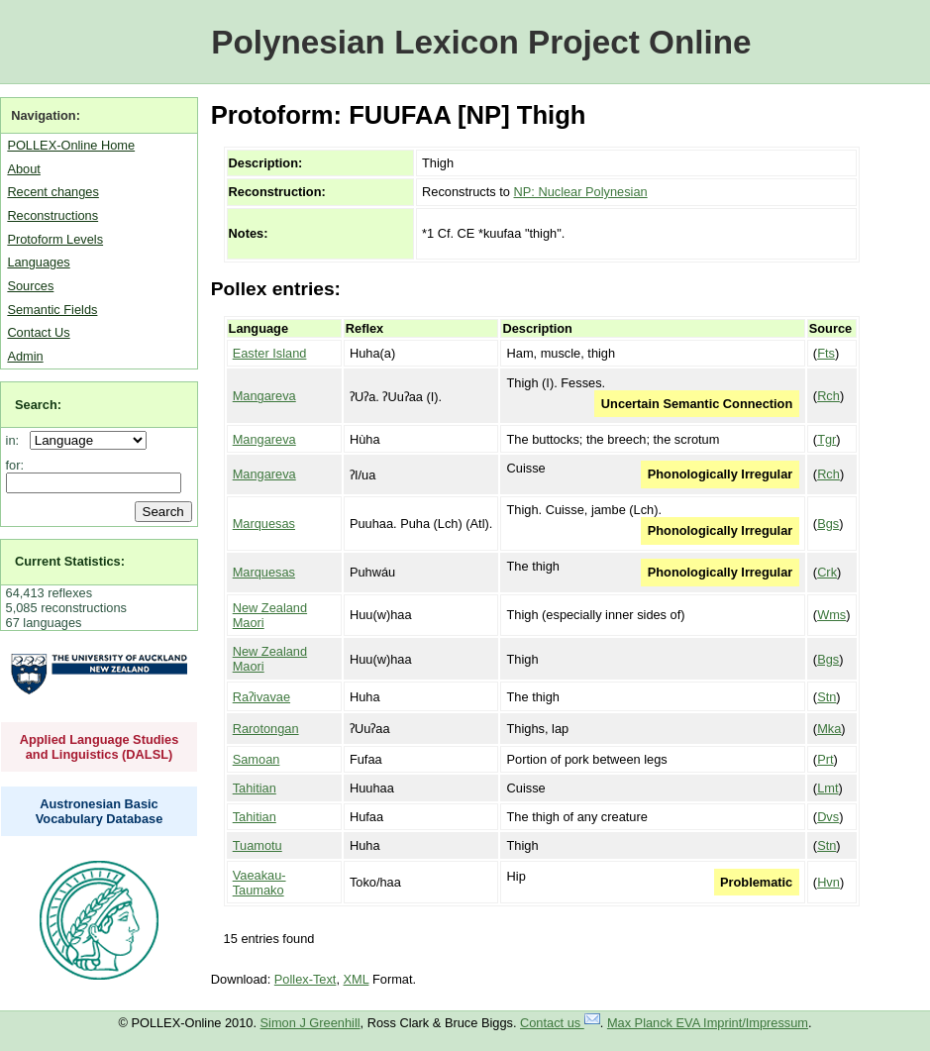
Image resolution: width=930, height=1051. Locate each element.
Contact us (560, 1022)
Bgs (828, 523)
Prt (825, 759)
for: (15, 465)
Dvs (828, 816)
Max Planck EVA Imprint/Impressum (707, 1022)
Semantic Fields (52, 309)
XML (356, 979)
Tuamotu (257, 845)
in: (16, 440)
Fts (826, 353)
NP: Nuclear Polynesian (581, 191)
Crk (827, 572)
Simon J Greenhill (310, 1022)
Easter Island (270, 353)
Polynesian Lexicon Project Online (481, 42)
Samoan (256, 759)
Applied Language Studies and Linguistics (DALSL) (99, 747)
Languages (38, 262)
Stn (826, 696)
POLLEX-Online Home (71, 145)
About (23, 168)
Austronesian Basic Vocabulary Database (99, 811)
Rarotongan (266, 728)
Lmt (827, 788)
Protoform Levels (55, 239)
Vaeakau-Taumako (259, 882)
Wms (831, 614)
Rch (828, 395)
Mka (829, 728)
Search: (38, 404)
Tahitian (254, 788)
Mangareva (264, 395)
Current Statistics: (70, 561)
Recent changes (52, 191)
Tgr (826, 439)
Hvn (828, 882)
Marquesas (264, 523)
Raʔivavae (261, 696)
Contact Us (38, 332)
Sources (30, 285)
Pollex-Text (305, 979)
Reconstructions (52, 215)
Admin (25, 356)
